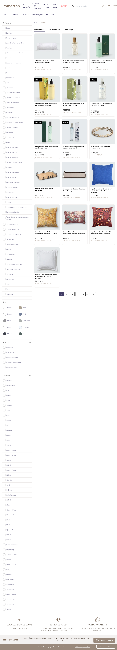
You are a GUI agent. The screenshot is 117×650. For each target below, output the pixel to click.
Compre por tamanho (36, 6)
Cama (6, 15)
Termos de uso (53, 638)
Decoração (37, 15)
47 (89, 297)
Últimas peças (47, 6)
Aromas (25, 15)
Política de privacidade (38, 638)
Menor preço (68, 30)
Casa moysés (26, 6)
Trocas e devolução (78, 638)
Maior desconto (54, 30)
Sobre (26, 638)
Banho (15, 15)
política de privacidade (82, 647)
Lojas (88, 638)
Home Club (55, 6)
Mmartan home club (58, 641)
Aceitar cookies (105, 647)
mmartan (12, 6)
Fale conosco (64, 638)
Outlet (64, 6)
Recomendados (39, 30)
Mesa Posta (51, 15)
